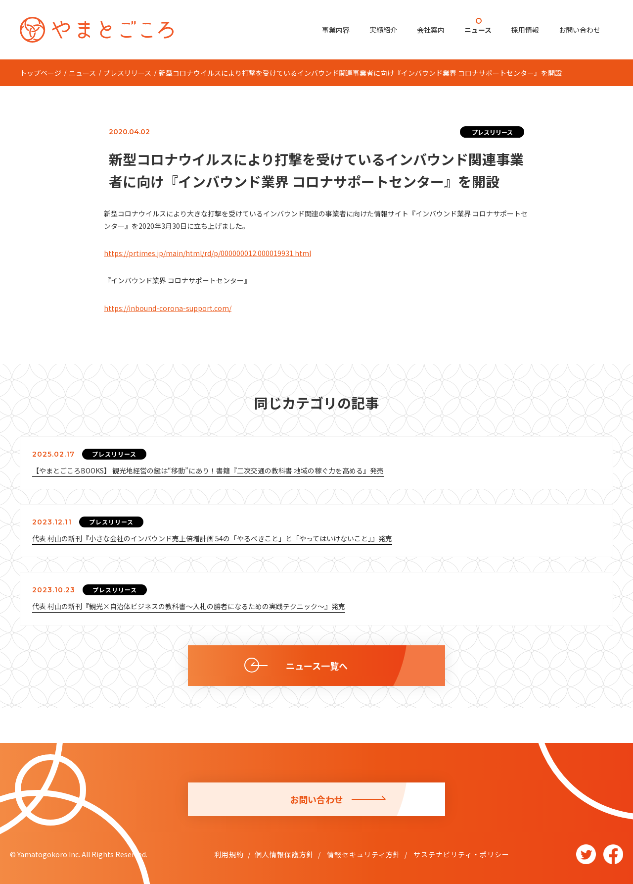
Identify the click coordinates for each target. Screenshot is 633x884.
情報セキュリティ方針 (363, 854)
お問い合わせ (579, 30)
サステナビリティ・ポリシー (460, 854)
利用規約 (229, 854)
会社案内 (431, 30)
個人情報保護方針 (284, 854)
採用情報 (525, 30)
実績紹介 (383, 30)
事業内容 (336, 30)
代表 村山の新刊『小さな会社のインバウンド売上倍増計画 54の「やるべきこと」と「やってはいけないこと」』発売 (212, 538)
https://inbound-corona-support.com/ (167, 308)
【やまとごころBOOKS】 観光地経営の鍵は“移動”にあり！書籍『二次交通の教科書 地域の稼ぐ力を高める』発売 (208, 470)
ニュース (478, 30)
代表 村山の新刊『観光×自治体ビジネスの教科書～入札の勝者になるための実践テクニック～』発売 (188, 606)
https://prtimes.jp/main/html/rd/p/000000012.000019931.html (207, 253)
